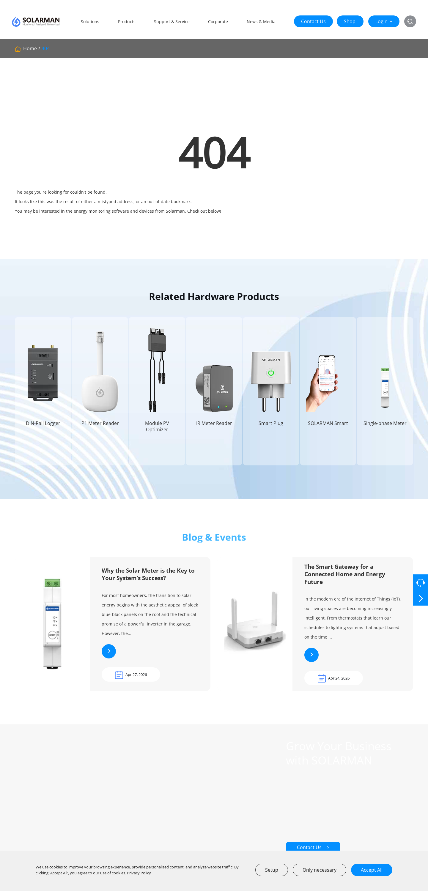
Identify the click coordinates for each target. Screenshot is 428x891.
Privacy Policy (139, 873)
